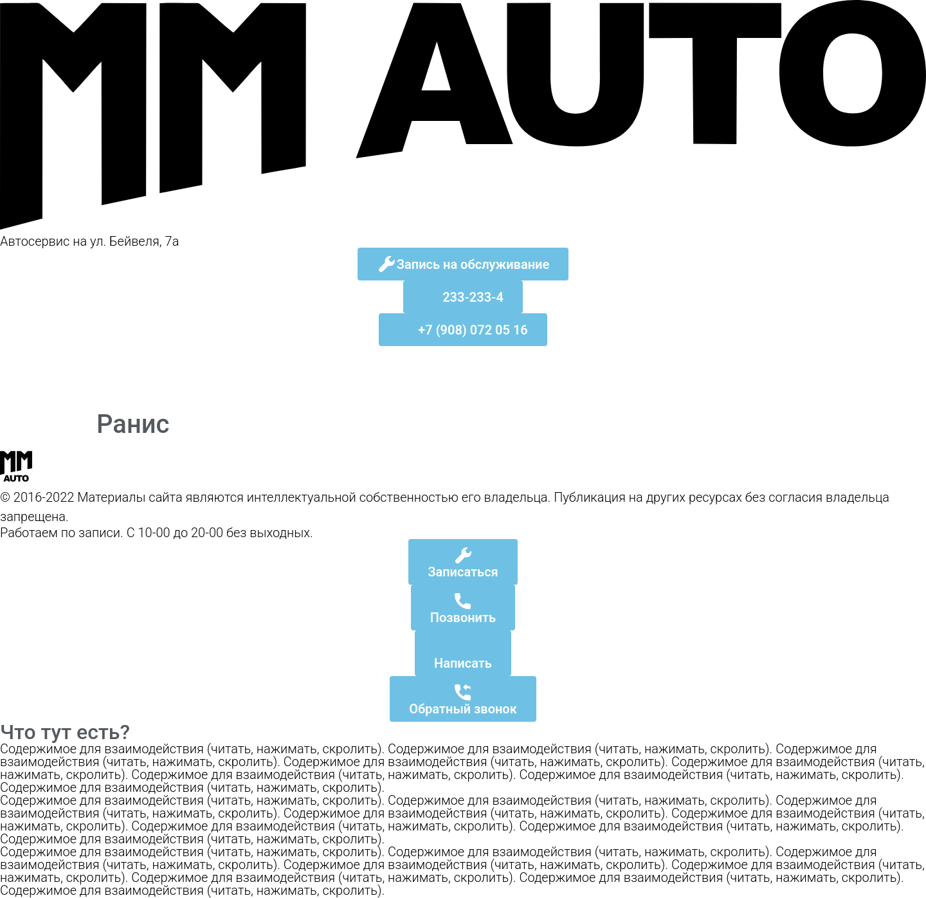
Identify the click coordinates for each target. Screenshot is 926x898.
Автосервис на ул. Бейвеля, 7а (89, 241)
